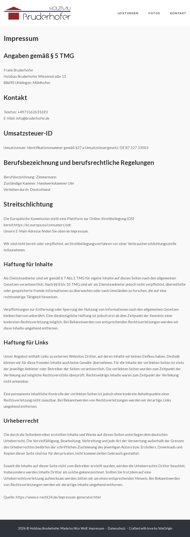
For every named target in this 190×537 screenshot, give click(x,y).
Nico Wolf (80, 528)
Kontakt (178, 13)
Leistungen (128, 13)
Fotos (154, 13)
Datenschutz (116, 528)
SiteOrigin (165, 528)
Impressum (96, 528)
